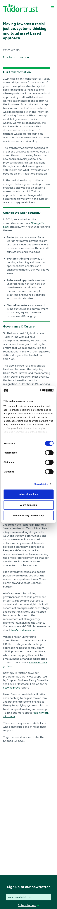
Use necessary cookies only (28, 515)
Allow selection (28, 505)
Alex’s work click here (24, 630)
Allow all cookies (28, 494)
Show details (41, 484)
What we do (11, 50)
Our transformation (16, 57)
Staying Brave (11, 687)
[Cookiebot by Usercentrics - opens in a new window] (41, 391)
